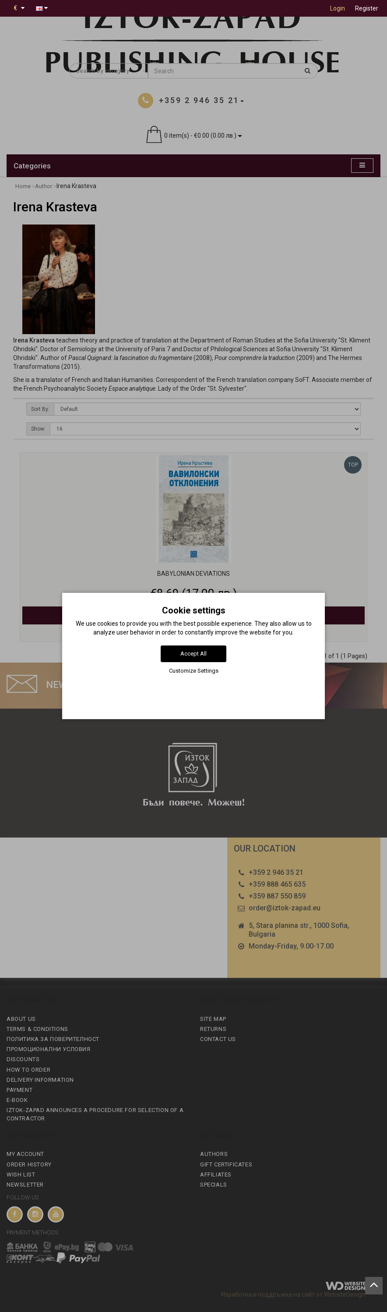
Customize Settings (193, 670)
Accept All (193, 653)
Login (337, 8)
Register (366, 8)
